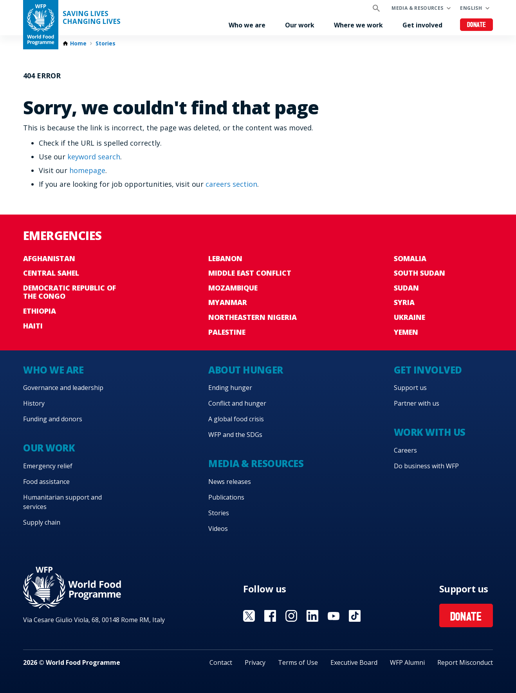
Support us (410, 387)
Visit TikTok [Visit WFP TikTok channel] (355, 616)
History (34, 403)
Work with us (429, 432)
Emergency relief (47, 466)
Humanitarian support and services (62, 502)
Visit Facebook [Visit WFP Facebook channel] (270, 616)
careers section (231, 184)
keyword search (93, 156)
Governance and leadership (63, 387)
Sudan (406, 287)
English (471, 8)
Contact (220, 662)
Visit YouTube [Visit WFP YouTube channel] (333, 616)
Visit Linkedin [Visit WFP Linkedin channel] (312, 616)
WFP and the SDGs (235, 434)
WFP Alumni (407, 662)
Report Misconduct (465, 662)
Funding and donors (52, 419)
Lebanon (225, 258)
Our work (299, 25)
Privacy (255, 662)
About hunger (245, 369)
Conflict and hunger (237, 403)
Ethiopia (39, 311)
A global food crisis (236, 419)
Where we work (358, 25)
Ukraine (409, 317)
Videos (218, 528)
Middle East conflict (249, 273)
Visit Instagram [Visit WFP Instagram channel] (291, 616)
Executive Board (353, 662)
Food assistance (46, 481)
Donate (476, 25)
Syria (404, 302)
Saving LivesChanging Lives (92, 17)
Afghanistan (49, 258)
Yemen (406, 332)
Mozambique (233, 287)
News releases (229, 481)
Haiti (33, 325)
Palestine (226, 332)
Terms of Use (298, 662)
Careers (405, 450)
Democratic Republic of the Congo (69, 292)
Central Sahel (51, 273)
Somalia (410, 258)
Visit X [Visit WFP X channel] (249, 616)
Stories (105, 43)
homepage (87, 170)
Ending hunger (230, 387)
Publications (226, 497)
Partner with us (416, 403)
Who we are (247, 25)
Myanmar (227, 302)
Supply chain (41, 522)
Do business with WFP (426, 466)
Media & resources (417, 8)
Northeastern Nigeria (252, 317)
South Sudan (419, 273)
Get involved (422, 25)
